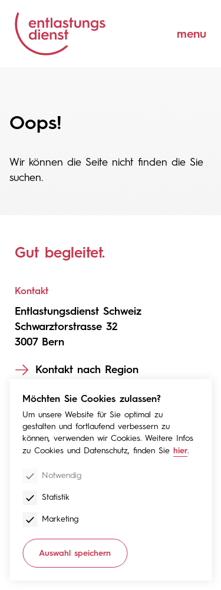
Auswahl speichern (75, 553)
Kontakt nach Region (86, 369)
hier (180, 451)
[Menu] (182, 33)
